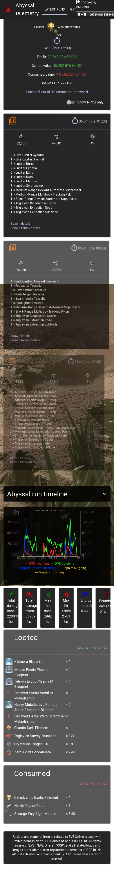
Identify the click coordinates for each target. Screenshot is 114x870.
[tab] (54, 9)
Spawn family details (24, 223)
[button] (57, 494)
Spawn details (20, 219)
